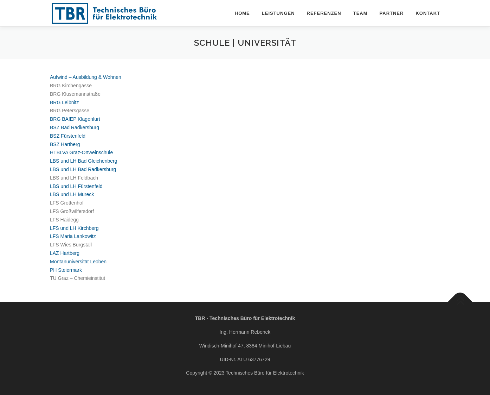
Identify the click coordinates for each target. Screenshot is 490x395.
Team (360, 13)
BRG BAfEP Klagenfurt (75, 119)
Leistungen (278, 13)
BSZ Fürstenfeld (67, 136)
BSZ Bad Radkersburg (74, 127)
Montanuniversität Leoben (78, 261)
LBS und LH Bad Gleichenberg (83, 161)
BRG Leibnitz (64, 102)
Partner (392, 13)
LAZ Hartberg (64, 253)
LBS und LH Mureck (72, 194)
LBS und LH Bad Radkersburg (83, 169)
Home (242, 13)
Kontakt (427, 13)
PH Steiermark (66, 270)
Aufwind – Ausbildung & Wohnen (85, 77)
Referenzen (324, 13)
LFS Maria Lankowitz (73, 236)
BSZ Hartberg (65, 144)
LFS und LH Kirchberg (74, 228)
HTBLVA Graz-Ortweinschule (81, 152)
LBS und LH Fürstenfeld (76, 186)
